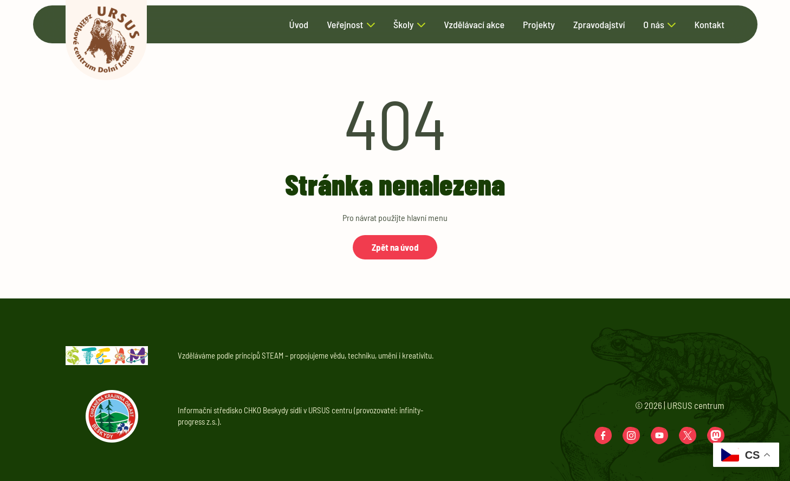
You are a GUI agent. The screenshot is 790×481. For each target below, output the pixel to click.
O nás (653, 25)
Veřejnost (345, 25)
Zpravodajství (599, 25)
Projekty (539, 25)
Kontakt (709, 25)
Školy (403, 25)
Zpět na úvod (395, 247)
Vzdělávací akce (474, 25)
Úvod (299, 25)
